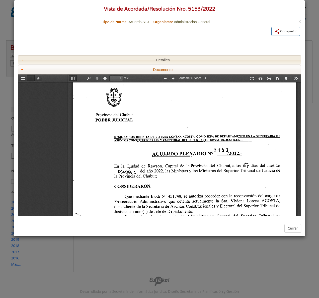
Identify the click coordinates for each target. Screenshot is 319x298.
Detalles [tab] (95, 60)
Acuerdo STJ (139, 22)
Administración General (192, 22)
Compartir (286, 31)
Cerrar (293, 228)
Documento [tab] (96, 69)
